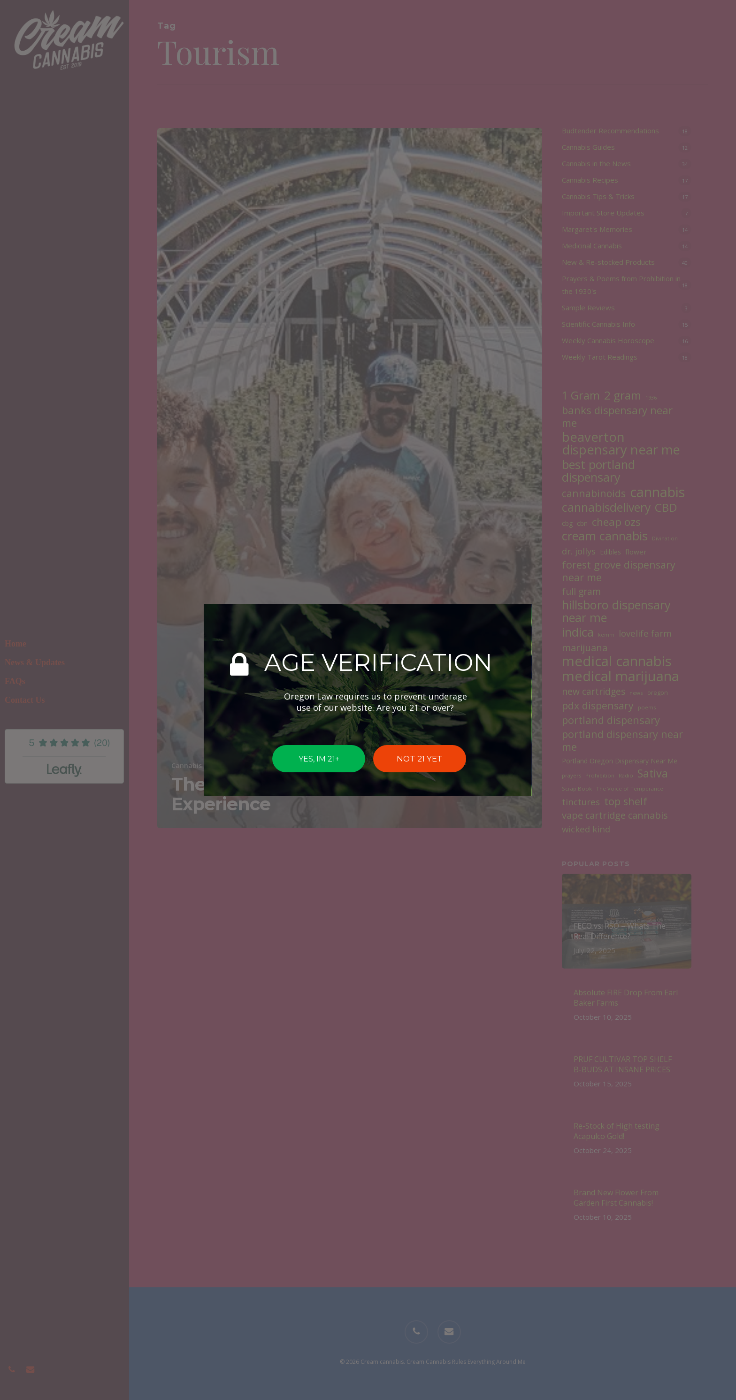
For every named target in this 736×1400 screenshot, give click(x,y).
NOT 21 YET (420, 758)
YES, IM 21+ (319, 758)
